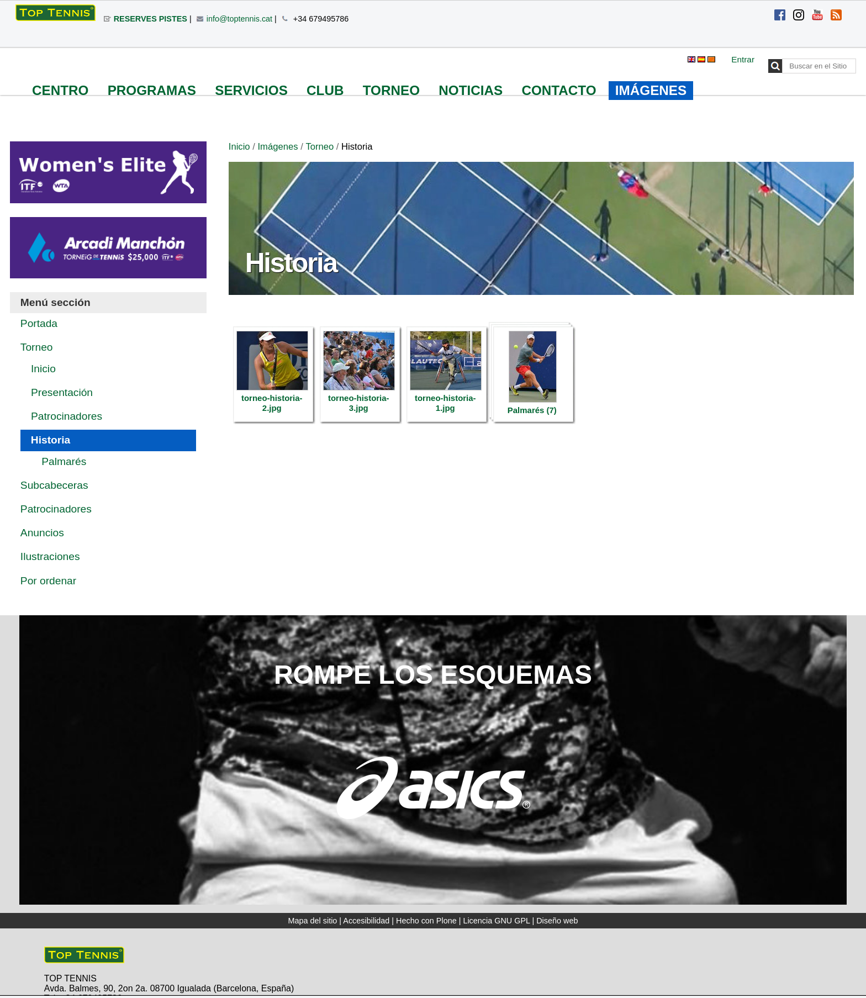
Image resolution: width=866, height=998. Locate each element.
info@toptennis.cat (239, 18)
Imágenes (277, 146)
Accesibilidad (366, 920)
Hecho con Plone (426, 920)
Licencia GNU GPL (496, 920)
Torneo (319, 146)
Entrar (742, 59)
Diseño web (557, 920)
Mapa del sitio (312, 920)
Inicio (239, 146)
